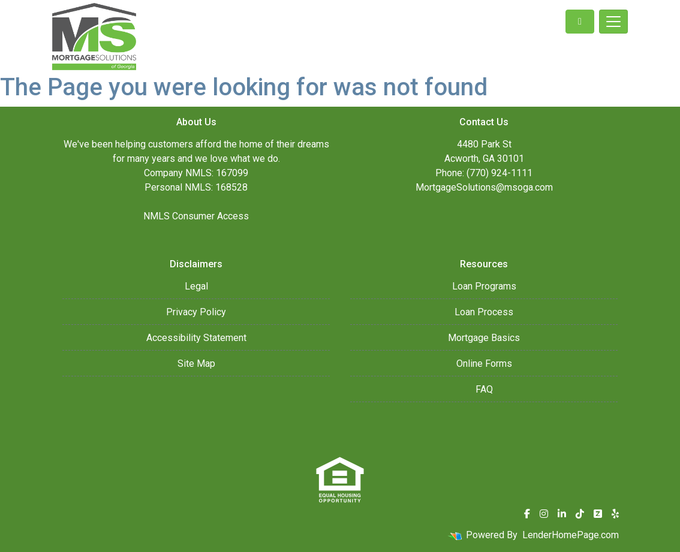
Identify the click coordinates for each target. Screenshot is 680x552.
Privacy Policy (196, 312)
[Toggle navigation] (613, 22)
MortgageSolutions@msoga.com (484, 187)
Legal (196, 286)
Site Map (196, 363)
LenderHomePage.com (570, 535)
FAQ (484, 389)
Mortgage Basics (484, 337)
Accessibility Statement (196, 337)
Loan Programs (484, 286)
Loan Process (484, 312)
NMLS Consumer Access (196, 216)
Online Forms (484, 363)
